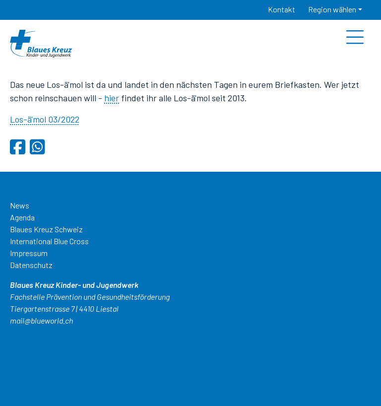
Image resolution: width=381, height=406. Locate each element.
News (19, 205)
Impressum (29, 253)
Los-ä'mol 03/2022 (44, 119)
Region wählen (332, 9)
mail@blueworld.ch (41, 320)
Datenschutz (31, 265)
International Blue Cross (49, 241)
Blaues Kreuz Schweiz (46, 229)
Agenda (22, 217)
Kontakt (281, 9)
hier (111, 97)
